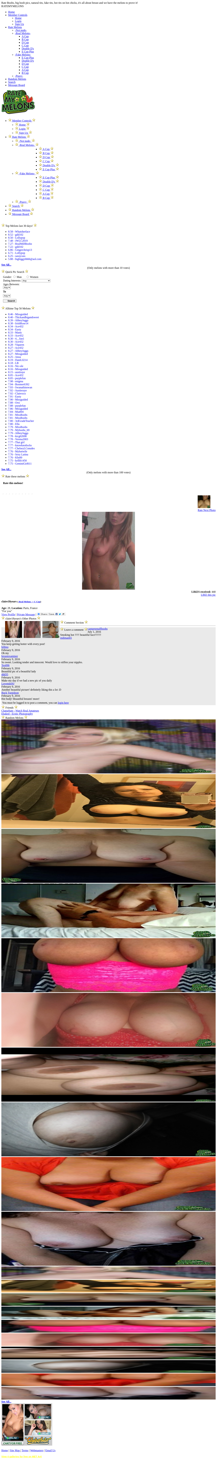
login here (63, 702)
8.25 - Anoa (14, 356)
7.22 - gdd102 (15, 246)
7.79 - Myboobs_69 (18, 430)
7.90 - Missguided (18, 399)
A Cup (25, 36)
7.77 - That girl (16, 442)
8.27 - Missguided (18, 353)
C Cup (25, 45)
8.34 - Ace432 (15, 326)
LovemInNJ (7, 683)
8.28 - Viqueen (16, 344)
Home (11, 11)
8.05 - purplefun (17, 378)
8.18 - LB (13, 363)
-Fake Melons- (23, 54)
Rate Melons (15, 27)
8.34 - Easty (14, 329)
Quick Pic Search (14, 271)
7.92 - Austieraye (17, 390)
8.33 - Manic (15, 332)
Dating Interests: (12, 280)
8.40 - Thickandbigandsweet (23, 317)
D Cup (25, 42)
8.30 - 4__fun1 (16, 338)
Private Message (26, 614)
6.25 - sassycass (16, 256)
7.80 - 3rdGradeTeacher (21, 420)
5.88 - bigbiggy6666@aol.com (24, 259)
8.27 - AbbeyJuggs (18, 350)
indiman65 (66, 637)
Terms (25, 1450)
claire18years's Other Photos (21, 618)
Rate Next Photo (207, 510)
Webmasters (36, 1450)
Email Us (50, 1450)
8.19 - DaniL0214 (17, 360)
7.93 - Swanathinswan (20, 387)
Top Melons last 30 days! (19, 225)
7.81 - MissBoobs (17, 414)
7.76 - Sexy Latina (18, 454)
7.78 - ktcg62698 (17, 436)
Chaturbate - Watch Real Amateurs (20, 710)
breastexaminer (9, 656)
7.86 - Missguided (18, 408)
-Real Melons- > (26, 601)
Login (18, 21)
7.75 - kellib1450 (17, 460)
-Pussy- (19, 76)
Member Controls (17, 15)
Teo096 (5, 665)
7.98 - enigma (15, 381)
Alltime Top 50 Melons (18, 308)
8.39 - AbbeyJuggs (18, 320)
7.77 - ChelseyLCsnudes (21, 448)
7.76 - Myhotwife (17, 451)
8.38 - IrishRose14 (18, 323)
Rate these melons (15, 476)
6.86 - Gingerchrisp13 (20, 249)
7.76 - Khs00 (15, 457)
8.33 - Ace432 (15, 335)
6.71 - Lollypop (16, 252)
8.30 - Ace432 (15, 341)
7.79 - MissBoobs (17, 427)
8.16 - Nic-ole (15, 366)
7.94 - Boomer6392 (18, 384)
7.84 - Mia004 (16, 411)
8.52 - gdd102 (15, 234)
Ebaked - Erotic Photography (17, 713)
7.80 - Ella (13, 424)
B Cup (25, 39)
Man (17, 277)
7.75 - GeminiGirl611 (20, 463)
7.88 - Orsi (14, 402)
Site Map (15, 1450)
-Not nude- (21, 30)
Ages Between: (11, 284)
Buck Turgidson (10, 692)
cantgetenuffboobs (98, 628)
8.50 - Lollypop (16, 237)
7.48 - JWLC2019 (18, 240)
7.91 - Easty (14, 396)
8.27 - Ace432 (15, 347)
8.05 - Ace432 (15, 375)
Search (12, 82)
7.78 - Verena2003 (18, 439)
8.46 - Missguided (18, 314)
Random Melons (17, 79)
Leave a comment (74, 629)
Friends (9, 707)
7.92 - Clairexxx (17, 393)
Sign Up (19, 24)
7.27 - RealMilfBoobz (20, 243)
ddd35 (4, 674)
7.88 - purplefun (17, 405)
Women (32, 277)
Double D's (28, 48)
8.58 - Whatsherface (19, 231)
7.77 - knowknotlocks (20, 445)
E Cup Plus (28, 51)
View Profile (8, 614)
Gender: (8, 277)
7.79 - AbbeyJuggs (18, 433)
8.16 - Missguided (18, 369)
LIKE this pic (208, 594)
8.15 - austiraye (16, 372)
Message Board (16, 85)
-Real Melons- (23, 33)
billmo (4, 647)
